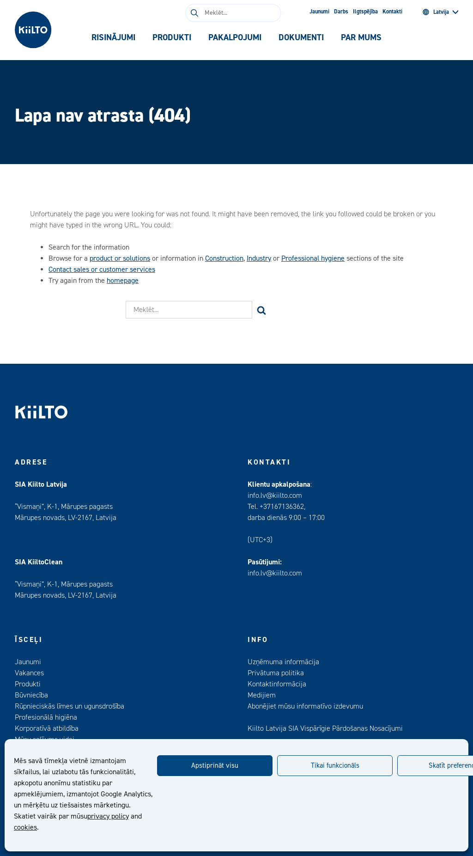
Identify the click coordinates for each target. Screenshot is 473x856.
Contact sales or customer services (102, 269)
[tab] (113, 38)
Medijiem (262, 695)
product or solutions (120, 258)
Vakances (29, 673)
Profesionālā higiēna (46, 717)
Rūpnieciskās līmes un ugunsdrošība (69, 706)
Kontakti (392, 11)
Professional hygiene (313, 258)
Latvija (435, 12)
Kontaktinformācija (277, 684)
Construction (224, 258)
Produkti (28, 684)
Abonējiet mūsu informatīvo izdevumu (305, 706)
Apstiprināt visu (214, 765)
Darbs (341, 11)
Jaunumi (319, 11)
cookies (25, 827)
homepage (123, 280)
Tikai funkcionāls (335, 765)
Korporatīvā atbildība (47, 728)
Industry (259, 258)
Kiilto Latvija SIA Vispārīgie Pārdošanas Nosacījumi (325, 728)
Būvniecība (31, 695)
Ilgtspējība (365, 11)
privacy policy (108, 816)
